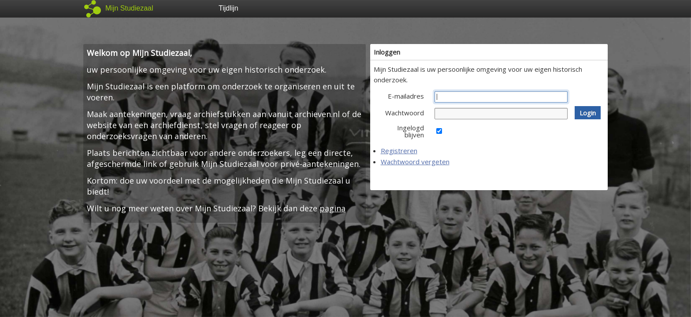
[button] (588, 112)
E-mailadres (406, 96)
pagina (332, 208)
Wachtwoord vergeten (415, 161)
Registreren (399, 150)
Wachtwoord (404, 112)
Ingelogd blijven (410, 131)
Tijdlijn (228, 8)
